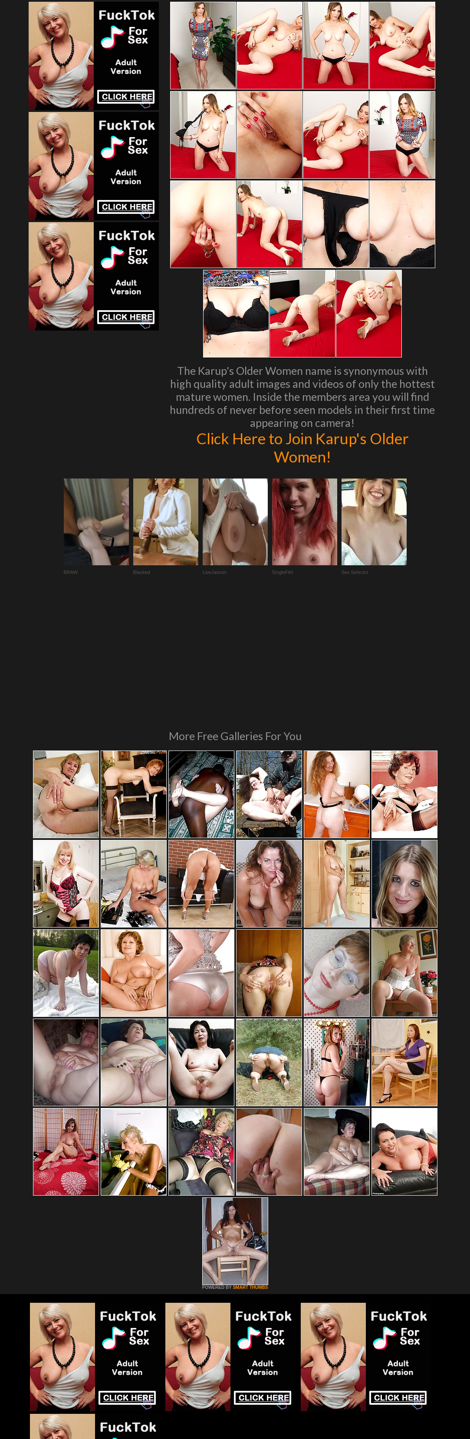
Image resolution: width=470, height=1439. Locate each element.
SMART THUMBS (250, 1169)
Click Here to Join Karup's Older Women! (302, 447)
